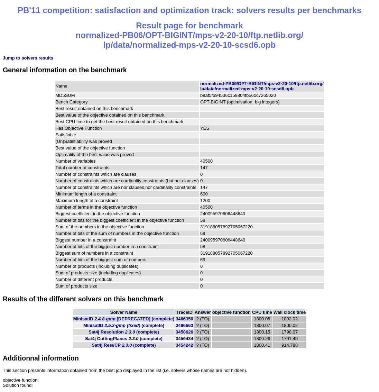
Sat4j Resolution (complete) (124, 332)
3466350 (184, 318)
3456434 (184, 338)
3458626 (184, 332)
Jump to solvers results (28, 58)
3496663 (184, 325)
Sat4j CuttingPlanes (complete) (124, 338)
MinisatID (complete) (123, 318)
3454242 (184, 345)
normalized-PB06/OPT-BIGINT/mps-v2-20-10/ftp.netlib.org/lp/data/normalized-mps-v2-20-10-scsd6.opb (262, 86)
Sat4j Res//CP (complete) (124, 345)
